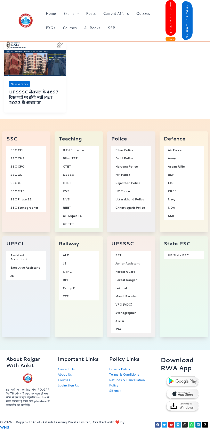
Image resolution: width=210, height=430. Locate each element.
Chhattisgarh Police (130, 208)
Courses (70, 27)
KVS (66, 191)
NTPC (67, 272)
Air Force (174, 150)
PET (118, 255)
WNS (4, 427)
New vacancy (19, 84)
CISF (171, 183)
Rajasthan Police (127, 183)
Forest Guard (125, 272)
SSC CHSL (18, 158)
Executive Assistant (25, 268)
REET (67, 208)
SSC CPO (17, 166)
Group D (69, 288)
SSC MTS (17, 191)
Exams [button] (71, 13)
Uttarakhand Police (129, 199)
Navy (171, 199)
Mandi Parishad (126, 296)
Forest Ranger (126, 280)
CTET (67, 166)
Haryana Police (126, 166)
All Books (92, 27)
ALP (66, 255)
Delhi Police (124, 158)
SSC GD (16, 175)
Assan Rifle (176, 166)
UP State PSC (178, 255)
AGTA (119, 321)
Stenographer (125, 313)
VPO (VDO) (123, 304)
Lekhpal (121, 288)
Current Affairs (116, 13)
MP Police (122, 175)
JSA (118, 329)
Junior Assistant (127, 263)
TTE (66, 296)
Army (172, 158)
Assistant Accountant (18, 257)
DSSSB (68, 175)
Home (51, 13)
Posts (91, 13)
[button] (76, 13)
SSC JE (15, 183)
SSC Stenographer (24, 208)
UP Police (122, 191)
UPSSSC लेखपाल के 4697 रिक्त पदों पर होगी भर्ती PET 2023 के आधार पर (33, 97)
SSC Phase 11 (21, 199)
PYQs (50, 27)
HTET (67, 183)
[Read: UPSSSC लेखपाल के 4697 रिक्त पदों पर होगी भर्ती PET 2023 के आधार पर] (35, 58)
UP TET (68, 224)
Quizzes (143, 13)
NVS (66, 199)
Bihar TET (70, 158)
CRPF (172, 191)
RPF (66, 280)
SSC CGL (17, 150)
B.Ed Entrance (73, 150)
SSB (111, 27)
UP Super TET (73, 216)
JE (12, 276)
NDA (171, 208)
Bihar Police (124, 150)
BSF (171, 175)
